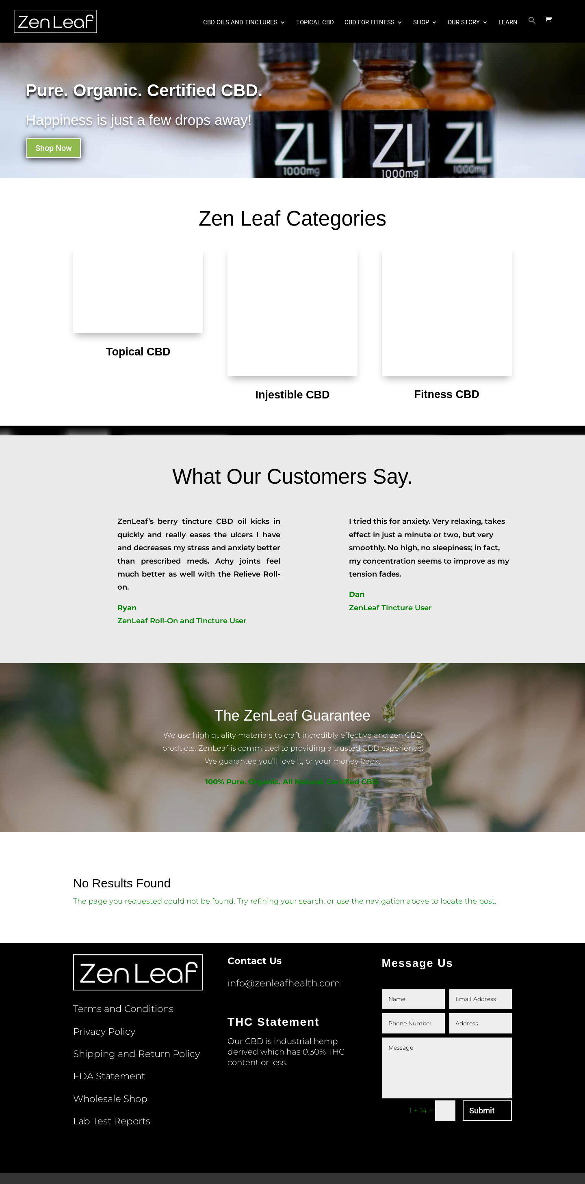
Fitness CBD (446, 352)
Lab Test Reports (111, 1078)
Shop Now (53, 148)
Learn (508, 23)
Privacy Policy (104, 989)
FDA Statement (109, 1033)
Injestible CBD (292, 352)
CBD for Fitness (369, 23)
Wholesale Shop (110, 1056)
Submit (482, 1068)
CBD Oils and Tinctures (240, 23)
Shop (421, 23)
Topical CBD (315, 23)
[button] (532, 30)
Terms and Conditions (123, 966)
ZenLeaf (174, 1171)
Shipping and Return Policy (136, 1011)
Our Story (464, 23)
